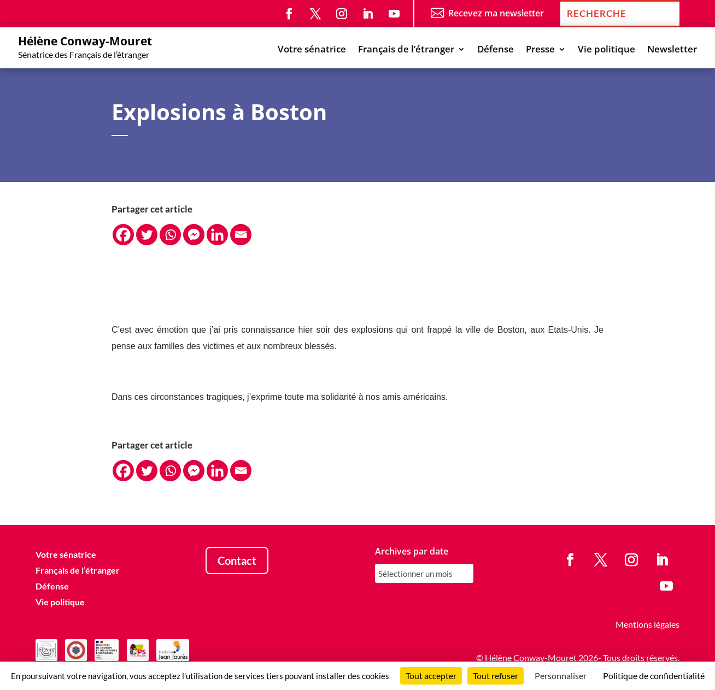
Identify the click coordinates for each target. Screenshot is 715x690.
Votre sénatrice (312, 50)
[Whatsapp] (170, 234)
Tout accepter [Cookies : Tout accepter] (431, 675)
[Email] (240, 234)
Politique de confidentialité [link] (654, 675)
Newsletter (672, 50)
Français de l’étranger (406, 50)
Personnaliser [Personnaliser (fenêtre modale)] (561, 675)
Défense (495, 50)
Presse (540, 50)
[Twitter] (146, 234)
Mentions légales (647, 624)
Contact (237, 560)
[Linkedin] (217, 234)
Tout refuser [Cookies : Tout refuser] (495, 675)
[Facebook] (123, 234)
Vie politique (606, 50)
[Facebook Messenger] (193, 234)
